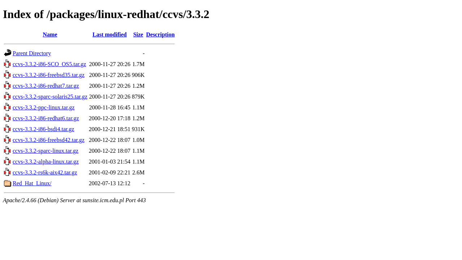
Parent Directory (32, 53)
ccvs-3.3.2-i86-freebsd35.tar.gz (48, 75)
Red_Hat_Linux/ (32, 183)
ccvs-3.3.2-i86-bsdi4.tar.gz (43, 129)
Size (138, 34)
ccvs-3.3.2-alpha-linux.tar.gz (46, 162)
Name (50, 34)
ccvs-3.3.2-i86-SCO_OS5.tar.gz (49, 64)
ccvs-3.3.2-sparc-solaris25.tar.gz (50, 97)
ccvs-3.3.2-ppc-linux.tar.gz (44, 107)
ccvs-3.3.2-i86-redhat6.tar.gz (46, 118)
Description (160, 34)
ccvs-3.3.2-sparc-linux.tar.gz (45, 151)
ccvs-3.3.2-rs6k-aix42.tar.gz (45, 172)
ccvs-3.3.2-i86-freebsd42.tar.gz (48, 140)
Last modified (109, 34)
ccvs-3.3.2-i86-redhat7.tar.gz (46, 86)
